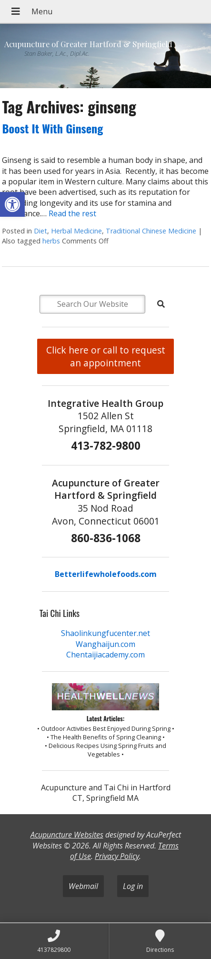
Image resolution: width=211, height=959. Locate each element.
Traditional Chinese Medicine (151, 230)
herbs (51, 240)
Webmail (83, 886)
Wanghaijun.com (105, 644)
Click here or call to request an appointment (105, 356)
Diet (40, 230)
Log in (133, 886)
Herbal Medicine (76, 230)
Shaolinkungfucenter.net (105, 633)
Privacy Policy (117, 856)
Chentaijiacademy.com (105, 654)
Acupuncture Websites (66, 834)
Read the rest (72, 213)
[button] (12, 204)
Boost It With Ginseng (52, 128)
